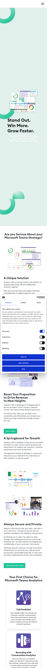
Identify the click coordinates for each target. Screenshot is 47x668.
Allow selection (23, 363)
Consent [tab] (8, 302)
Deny (23, 369)
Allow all (23, 357)
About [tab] (39, 302)
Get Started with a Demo (15, 565)
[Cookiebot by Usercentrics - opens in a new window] (34, 297)
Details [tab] (23, 302)
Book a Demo (10, 431)
